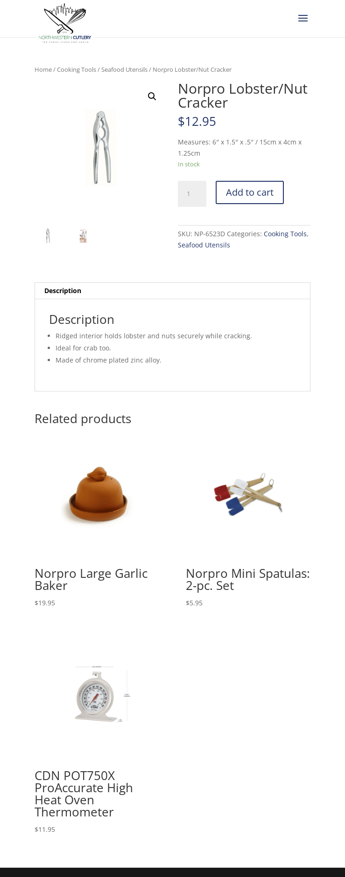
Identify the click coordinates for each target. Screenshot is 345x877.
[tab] (172, 291)
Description (62, 290)
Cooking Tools (76, 69)
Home (43, 69)
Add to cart (250, 192)
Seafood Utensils (124, 69)
